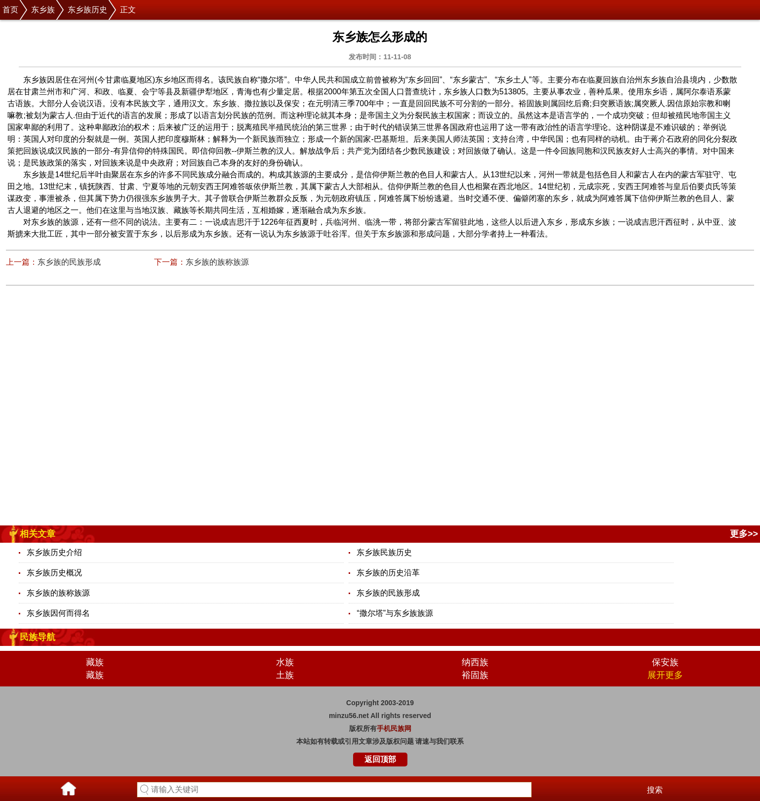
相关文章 (37, 534)
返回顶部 (380, 759)
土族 (285, 675)
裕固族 (475, 675)
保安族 (665, 662)
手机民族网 (394, 728)
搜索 (655, 790)
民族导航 (37, 637)
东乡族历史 (87, 9)
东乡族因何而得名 (58, 613)
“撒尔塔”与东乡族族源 (395, 613)
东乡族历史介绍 (54, 552)
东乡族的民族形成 (69, 262)
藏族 (95, 662)
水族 (285, 662)
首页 (10, 9)
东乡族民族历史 (384, 552)
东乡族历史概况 (54, 572)
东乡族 (43, 9)
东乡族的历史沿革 (388, 572)
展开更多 (665, 675)
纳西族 (475, 662)
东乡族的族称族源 (217, 262)
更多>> (744, 534)
